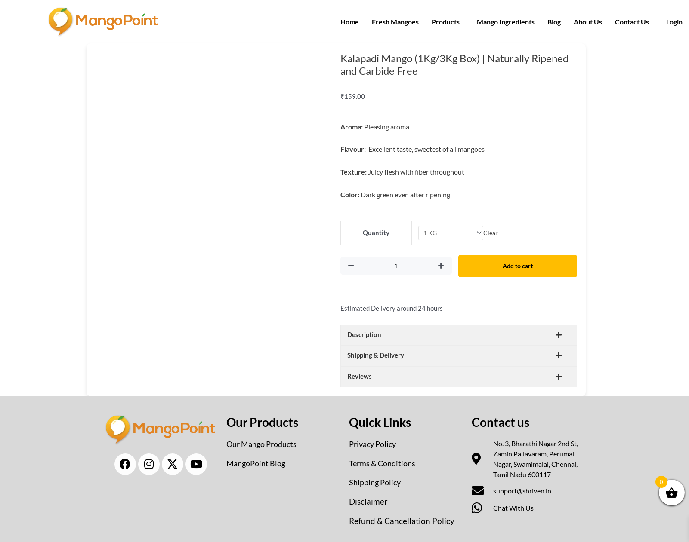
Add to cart (520, 266)
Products (446, 22)
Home (349, 22)
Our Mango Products (265, 443)
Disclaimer (369, 500)
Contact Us (632, 22)
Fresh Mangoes (395, 22)
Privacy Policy (375, 443)
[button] (447, 22)
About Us (588, 22)
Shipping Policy (377, 481)
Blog (554, 22)
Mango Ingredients (506, 22)
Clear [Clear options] (492, 233)
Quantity (375, 233)
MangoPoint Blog (258, 462)
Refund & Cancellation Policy (402, 519)
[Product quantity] (398, 266)
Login (674, 22)
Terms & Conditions (385, 462)
